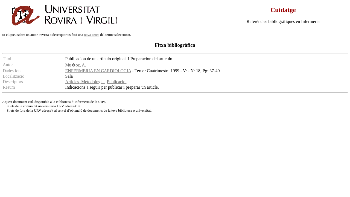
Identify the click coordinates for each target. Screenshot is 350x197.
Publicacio (117, 81)
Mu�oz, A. (75, 65)
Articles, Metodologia (84, 81)
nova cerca (91, 35)
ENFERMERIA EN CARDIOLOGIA (98, 70)
